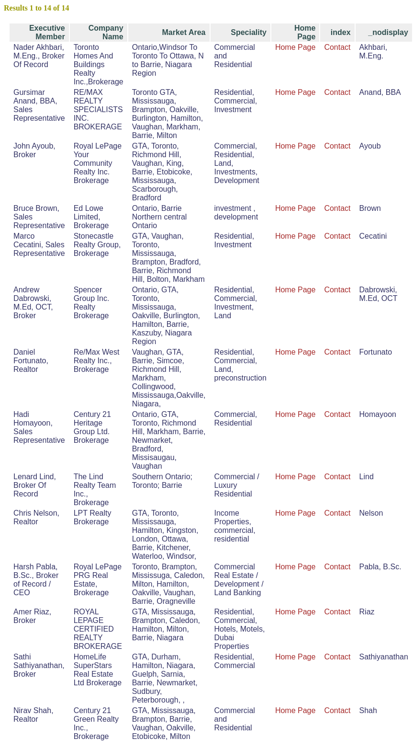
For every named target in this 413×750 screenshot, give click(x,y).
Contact (337, 47)
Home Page (295, 47)
